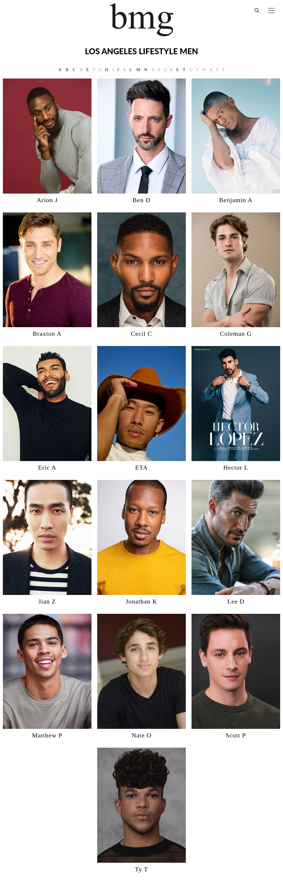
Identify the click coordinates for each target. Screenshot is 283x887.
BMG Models (141, 19)
